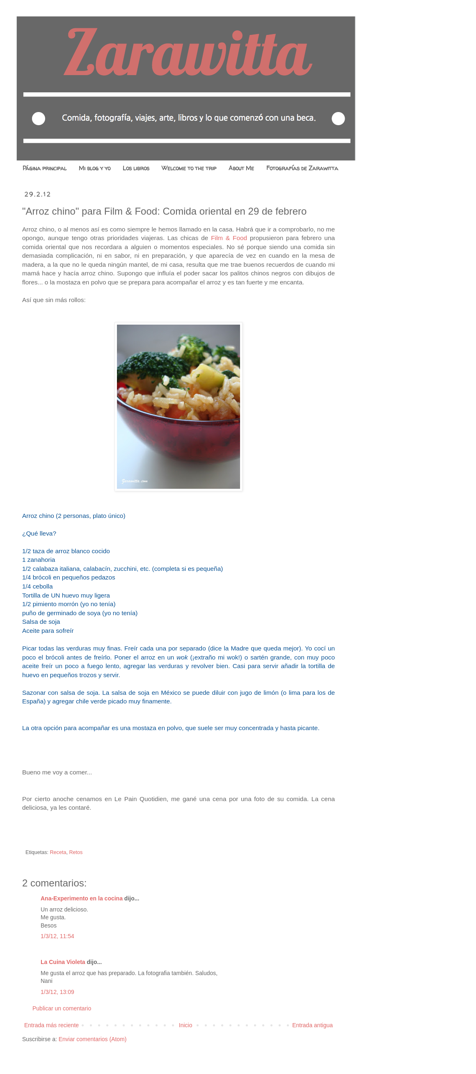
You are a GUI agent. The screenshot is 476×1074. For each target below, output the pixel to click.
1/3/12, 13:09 (57, 992)
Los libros (136, 168)
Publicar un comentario (61, 1008)
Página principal (44, 168)
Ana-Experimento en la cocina (82, 898)
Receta (58, 852)
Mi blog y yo (94, 168)
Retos (75, 852)
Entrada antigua (312, 1025)
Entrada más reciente (51, 1025)
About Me (241, 168)
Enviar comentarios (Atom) (93, 1039)
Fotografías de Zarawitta (302, 168)
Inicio (185, 1025)
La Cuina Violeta (63, 962)
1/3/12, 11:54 (57, 936)
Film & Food (229, 237)
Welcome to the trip (189, 168)
